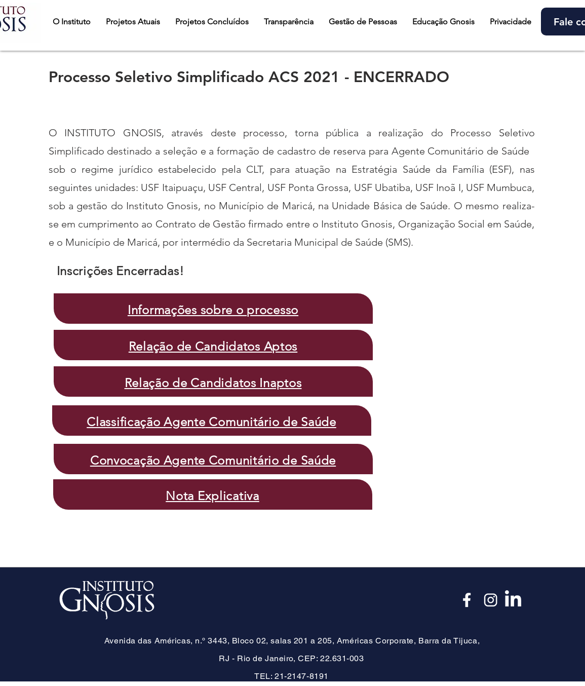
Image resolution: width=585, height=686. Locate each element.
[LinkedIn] (513, 600)
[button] (133, 21)
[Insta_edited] (490, 600)
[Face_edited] (467, 600)
